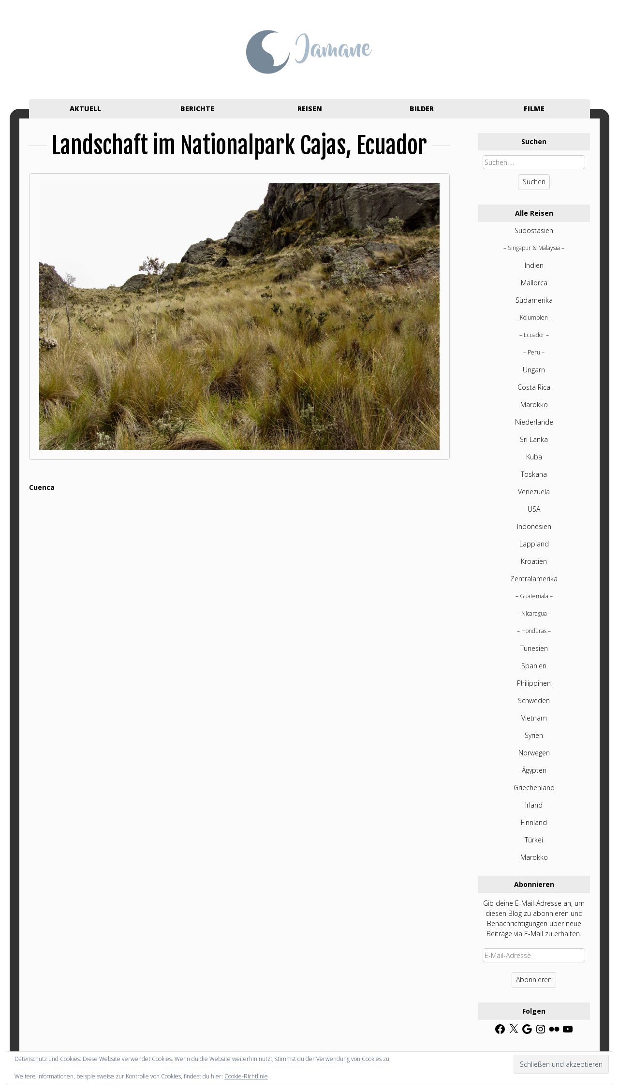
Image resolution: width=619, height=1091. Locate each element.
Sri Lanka (534, 439)
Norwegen (534, 752)
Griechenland (534, 787)
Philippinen (534, 683)
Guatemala (534, 596)
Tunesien (534, 648)
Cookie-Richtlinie (246, 1076)
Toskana (534, 474)
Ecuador (534, 335)
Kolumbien (534, 317)
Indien (534, 265)
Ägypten (534, 770)
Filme (534, 108)
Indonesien (534, 526)
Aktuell (85, 108)
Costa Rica (533, 387)
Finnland (534, 822)
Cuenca (42, 487)
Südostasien (534, 230)
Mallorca (534, 282)
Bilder (422, 108)
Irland (534, 805)
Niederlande (534, 422)
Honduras (533, 631)
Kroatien (534, 561)
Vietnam (534, 717)
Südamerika (534, 300)
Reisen (309, 108)
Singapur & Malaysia (534, 248)
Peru (534, 352)
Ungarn (534, 369)
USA (534, 509)
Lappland (534, 543)
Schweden (534, 700)
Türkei (534, 839)
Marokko (534, 404)
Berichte (197, 108)
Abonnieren (534, 979)
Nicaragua (534, 613)
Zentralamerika (534, 578)
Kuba (534, 456)
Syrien (534, 735)
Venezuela (534, 491)
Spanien (533, 665)
